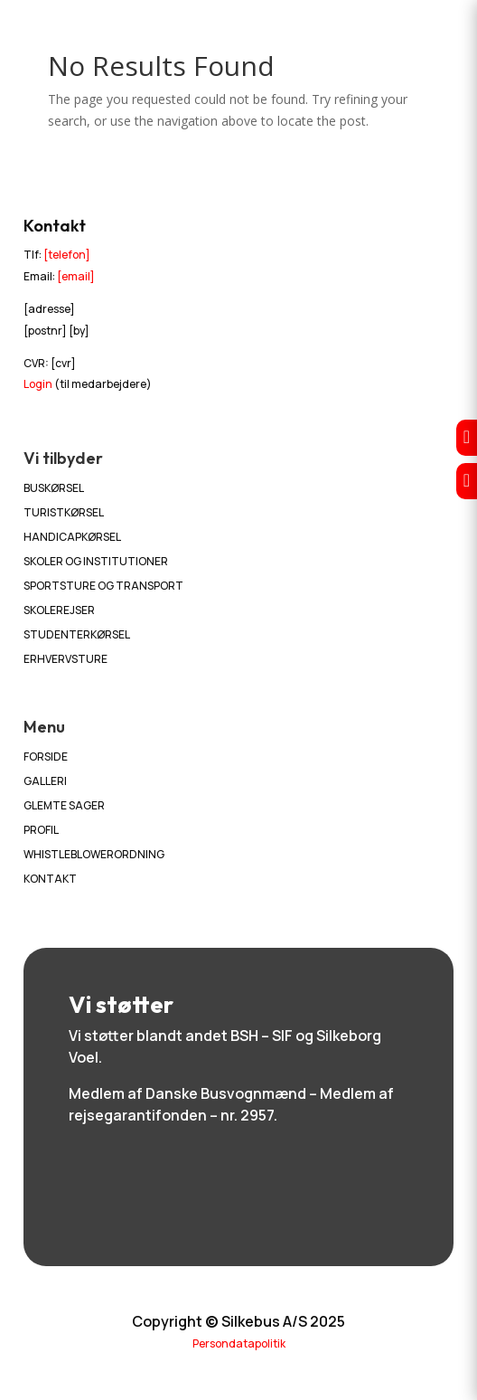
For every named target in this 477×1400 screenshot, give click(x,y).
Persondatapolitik (238, 1343)
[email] (76, 276)
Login (37, 384)
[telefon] (66, 254)
